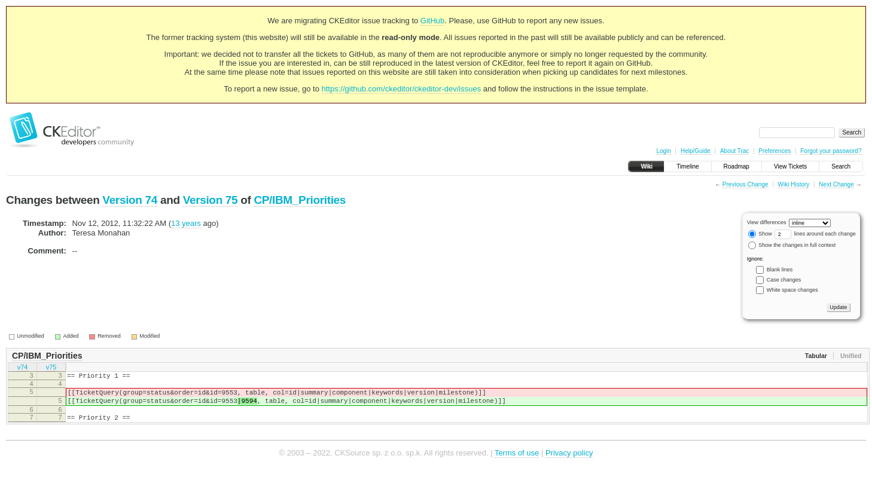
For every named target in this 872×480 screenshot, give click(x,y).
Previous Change (745, 184)
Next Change (836, 184)
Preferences (774, 151)
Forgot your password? (830, 151)
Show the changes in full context (792, 245)
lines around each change (815, 234)
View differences (766, 222)
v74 (22, 368)
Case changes (784, 280)
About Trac (734, 151)
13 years (186, 223)
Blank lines (780, 270)
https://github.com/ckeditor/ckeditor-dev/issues (401, 88)
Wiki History (794, 184)
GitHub (432, 20)
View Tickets (790, 166)
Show (760, 234)
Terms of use (517, 461)
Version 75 (210, 200)
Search (840, 166)
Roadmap (736, 166)
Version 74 (129, 200)
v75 (51, 368)
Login (663, 151)
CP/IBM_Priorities (300, 200)
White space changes (792, 290)
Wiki (646, 166)
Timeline (687, 166)
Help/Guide (696, 151)
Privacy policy (569, 461)
